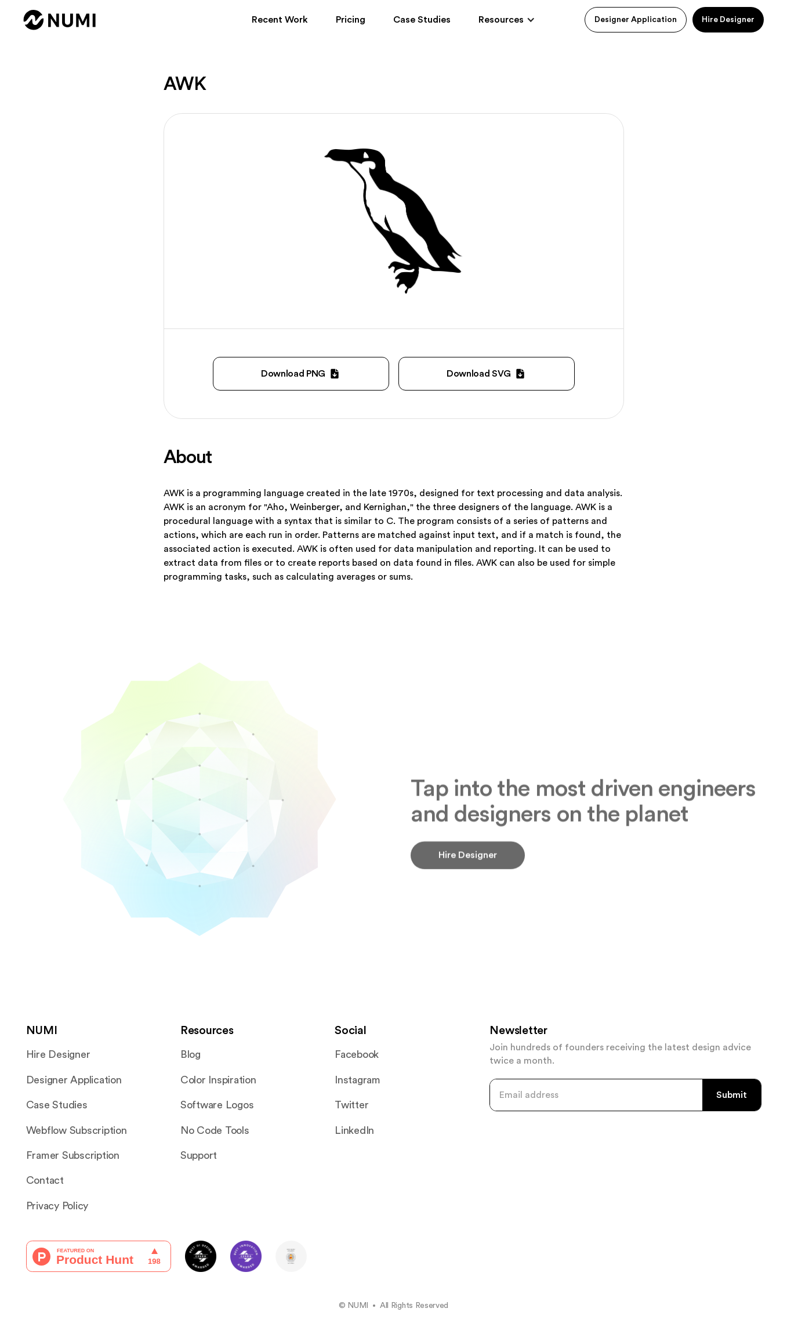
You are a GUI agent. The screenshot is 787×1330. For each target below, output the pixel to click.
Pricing (350, 19)
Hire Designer (728, 20)
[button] (506, 19)
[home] (59, 20)
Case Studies (422, 19)
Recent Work (280, 19)
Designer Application (635, 20)
